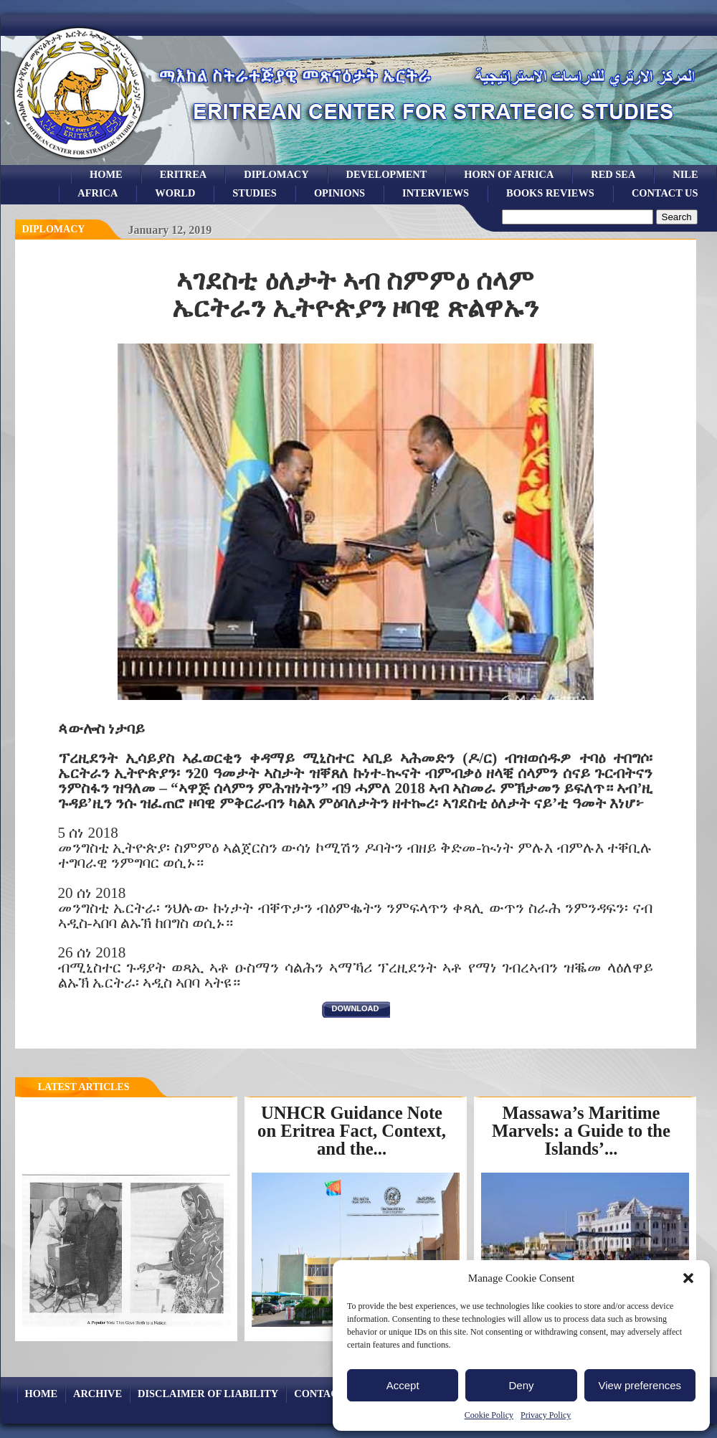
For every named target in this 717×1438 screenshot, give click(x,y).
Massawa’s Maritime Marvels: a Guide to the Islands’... (581, 1130)
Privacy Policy (546, 1415)
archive (97, 1393)
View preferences (640, 1385)
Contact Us (665, 193)
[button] (688, 1278)
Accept (402, 1385)
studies (254, 193)
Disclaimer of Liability (208, 1393)
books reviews (550, 193)
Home (106, 174)
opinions (339, 193)
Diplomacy (276, 174)
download (355, 1008)
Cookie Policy (489, 1415)
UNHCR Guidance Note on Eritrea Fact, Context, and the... (351, 1130)
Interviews (435, 193)
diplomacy (53, 229)
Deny (520, 1385)
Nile (685, 174)
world (175, 193)
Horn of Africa (509, 174)
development (386, 174)
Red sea (613, 174)
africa (97, 193)
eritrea (183, 174)
